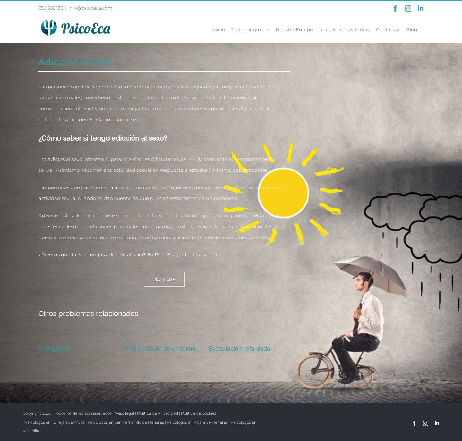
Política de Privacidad (157, 413)
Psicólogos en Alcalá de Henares (197, 422)
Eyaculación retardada (239, 348)
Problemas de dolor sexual (160, 348)
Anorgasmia (54, 348)
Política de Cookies (198, 413)
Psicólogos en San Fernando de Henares (126, 422)
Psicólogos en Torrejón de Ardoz (55, 422)
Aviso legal (124, 413)
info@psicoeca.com (90, 8)
